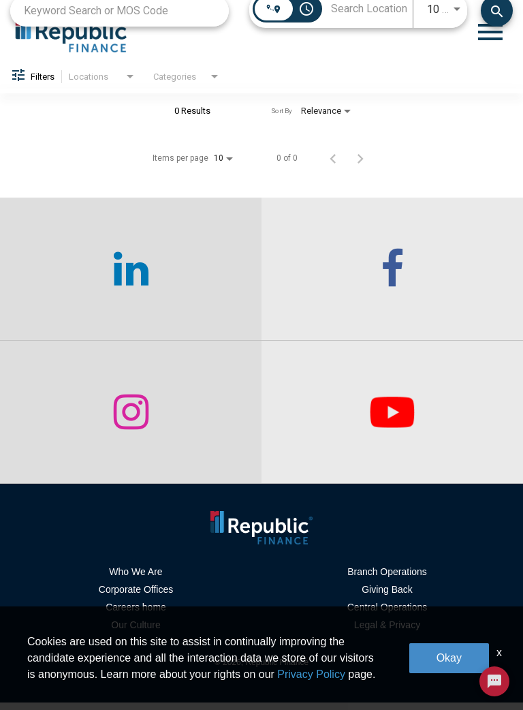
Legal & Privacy (387, 632)
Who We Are (135, 579)
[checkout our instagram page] (131, 419)
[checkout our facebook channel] (392, 276)
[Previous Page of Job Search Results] (333, 165)
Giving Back (387, 596)
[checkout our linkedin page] (131, 276)
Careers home (136, 614)
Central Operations (387, 614)
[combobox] (119, 17)
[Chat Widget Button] (494, 681)
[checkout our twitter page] (392, 419)
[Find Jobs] (497, 17)
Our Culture (135, 632)
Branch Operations (387, 579)
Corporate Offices (136, 596)
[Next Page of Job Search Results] (360, 165)
